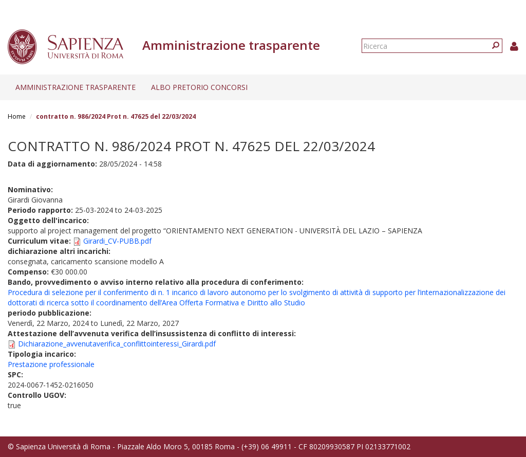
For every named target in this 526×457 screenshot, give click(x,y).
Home (17, 116)
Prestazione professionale (51, 364)
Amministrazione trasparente (75, 87)
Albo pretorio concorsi (199, 87)
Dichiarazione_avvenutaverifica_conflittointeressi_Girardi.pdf (117, 344)
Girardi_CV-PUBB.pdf (117, 241)
